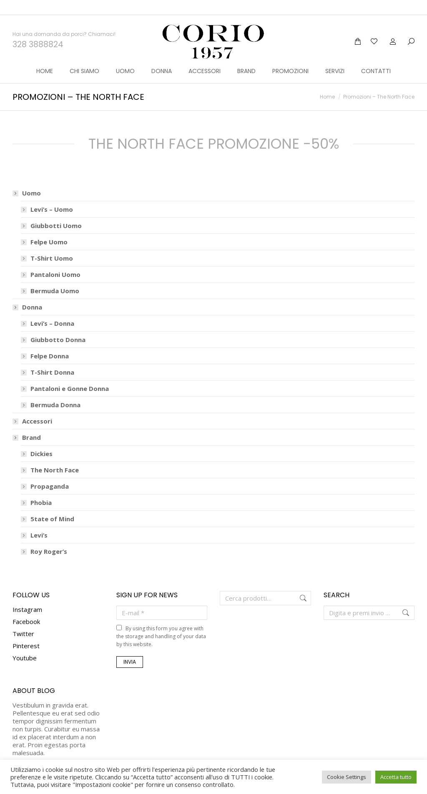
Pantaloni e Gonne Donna (69, 374)
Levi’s (39, 520)
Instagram (27, 594)
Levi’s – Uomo (51, 194)
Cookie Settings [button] (346, 777)
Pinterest (26, 631)
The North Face (54, 455)
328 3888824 (38, 29)
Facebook (26, 606)
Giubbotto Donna (57, 325)
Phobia (41, 488)
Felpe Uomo (49, 227)
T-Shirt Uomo (51, 243)
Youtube (25, 643)
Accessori (37, 406)
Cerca (302, 583)
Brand (27, 422)
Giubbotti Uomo (56, 211)
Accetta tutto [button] (396, 777)
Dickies (41, 439)
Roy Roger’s (48, 536)
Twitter (23, 618)
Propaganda (49, 471)
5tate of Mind (52, 504)
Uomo (27, 178)
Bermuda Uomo (54, 276)
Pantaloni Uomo (55, 260)
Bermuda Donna (55, 390)
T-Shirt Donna (52, 357)
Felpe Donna (49, 341)
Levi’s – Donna (52, 308)
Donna (28, 292)
